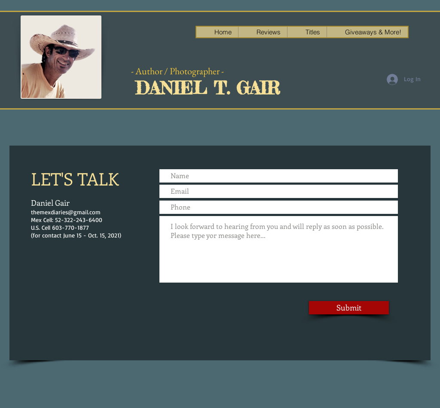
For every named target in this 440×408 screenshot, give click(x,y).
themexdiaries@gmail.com (66, 212)
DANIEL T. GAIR (207, 88)
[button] (367, 32)
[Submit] (349, 307)
